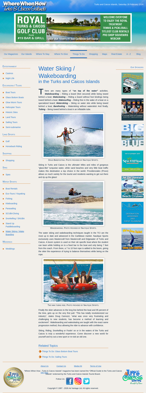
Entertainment (10, 66)
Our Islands (26, 54)
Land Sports (9, 134)
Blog (138, 54)
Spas (5, 167)
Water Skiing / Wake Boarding (15, 233)
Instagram (78, 381)
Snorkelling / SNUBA (15, 218)
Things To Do (79, 54)
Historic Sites (12, 112)
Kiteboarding (11, 203)
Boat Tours (11, 92)
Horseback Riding (14, 146)
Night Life (10, 78)
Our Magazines (11, 54)
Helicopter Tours (13, 107)
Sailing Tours (11, 122)
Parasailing (11, 208)
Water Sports (10, 181)
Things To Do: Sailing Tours (54, 357)
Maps (104, 54)
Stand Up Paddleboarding (13, 225)
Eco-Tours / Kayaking (15, 193)
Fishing (9, 198)
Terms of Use (95, 366)
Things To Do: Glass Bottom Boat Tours (60, 351)
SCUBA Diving (12, 213)
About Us (44, 366)
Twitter (86, 381)
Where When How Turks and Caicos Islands (25, 6)
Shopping (93, 54)
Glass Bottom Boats (15, 97)
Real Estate (116, 54)
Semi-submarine (13, 127)
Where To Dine (61, 54)
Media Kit (78, 366)
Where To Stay (42, 54)
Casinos (9, 73)
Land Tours (11, 117)
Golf (8, 141)
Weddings (7, 242)
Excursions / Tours (12, 85)
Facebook (69, 381)
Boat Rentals (11, 188)
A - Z (128, 54)
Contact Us (61, 366)
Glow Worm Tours (14, 102)
